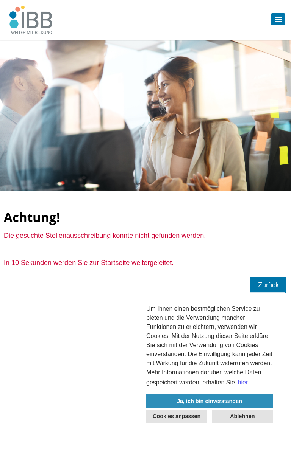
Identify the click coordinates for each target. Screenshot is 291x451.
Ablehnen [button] (242, 416)
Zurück (268, 285)
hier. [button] (243, 382)
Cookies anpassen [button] (176, 416)
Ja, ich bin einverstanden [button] (209, 401)
